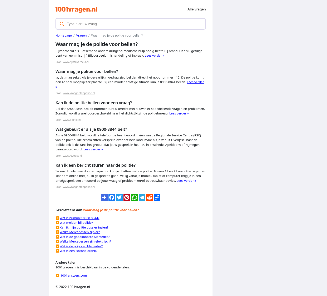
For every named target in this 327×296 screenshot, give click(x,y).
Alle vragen (196, 9)
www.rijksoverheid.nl (76, 62)
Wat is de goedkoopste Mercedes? (84, 237)
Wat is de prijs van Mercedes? (81, 246)
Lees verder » (154, 55)
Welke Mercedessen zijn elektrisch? (85, 241)
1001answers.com (73, 275)
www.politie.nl (72, 120)
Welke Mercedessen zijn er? (80, 232)
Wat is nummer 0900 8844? (79, 218)
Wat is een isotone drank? (78, 251)
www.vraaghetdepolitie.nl (79, 93)
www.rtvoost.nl (72, 156)
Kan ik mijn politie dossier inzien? (84, 227)
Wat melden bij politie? (76, 222)
